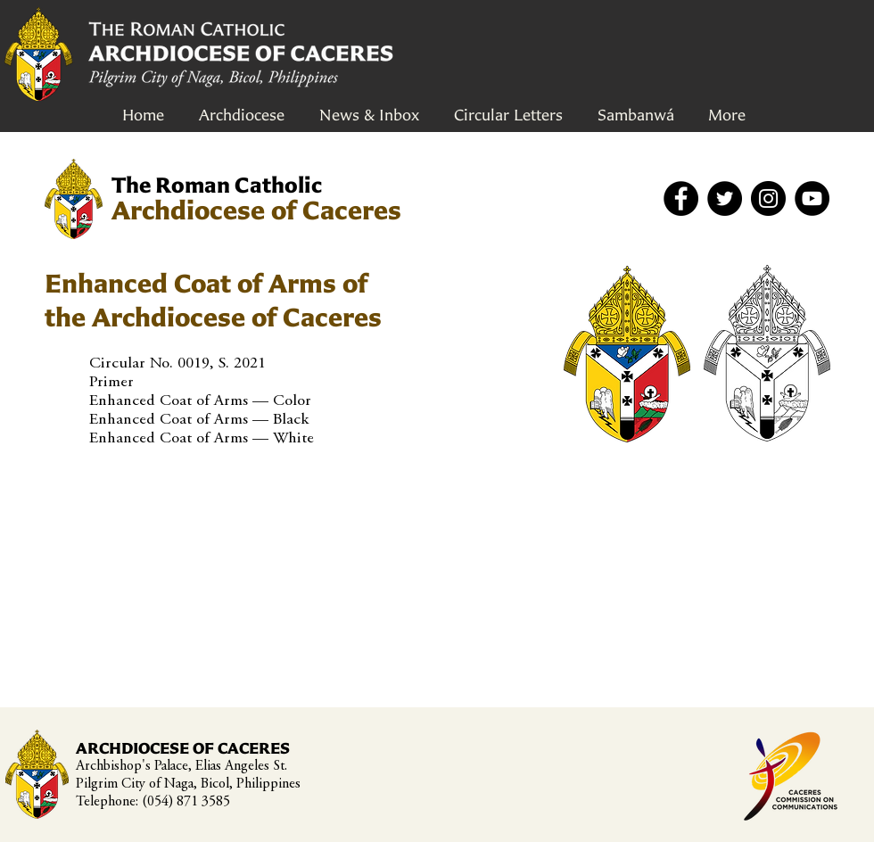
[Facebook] (681, 198)
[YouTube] (812, 198)
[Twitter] (724, 198)
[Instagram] (768, 198)
